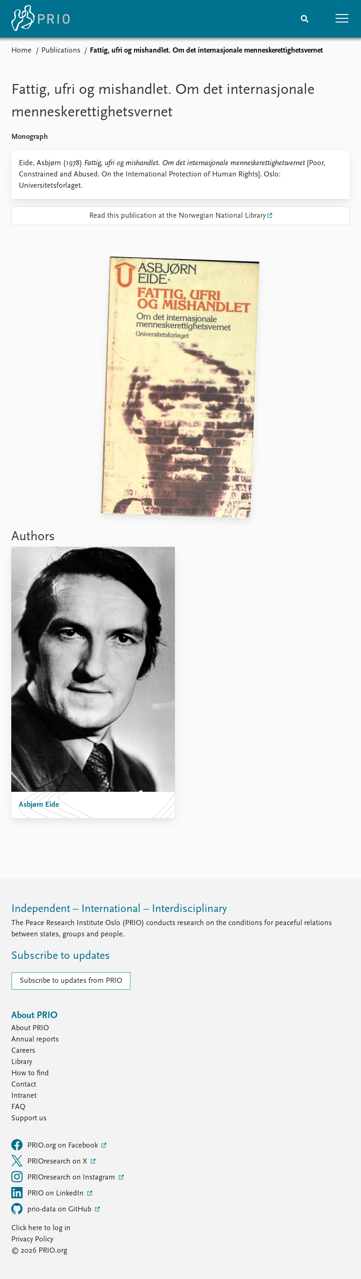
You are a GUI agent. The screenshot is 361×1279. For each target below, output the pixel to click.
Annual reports (35, 1039)
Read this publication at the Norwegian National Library (177, 216)
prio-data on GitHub (52, 1208)
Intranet (24, 1096)
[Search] (304, 19)
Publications (60, 50)
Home (21, 50)
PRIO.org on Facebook (55, 1144)
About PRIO (30, 1028)
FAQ (18, 1107)
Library (21, 1062)
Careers (23, 1051)
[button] (342, 19)
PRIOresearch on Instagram (64, 1176)
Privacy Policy (32, 1239)
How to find (30, 1073)
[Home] (40, 19)
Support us (29, 1118)
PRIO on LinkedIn (48, 1192)
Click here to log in (41, 1228)
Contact (23, 1084)
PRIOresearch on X (50, 1160)
